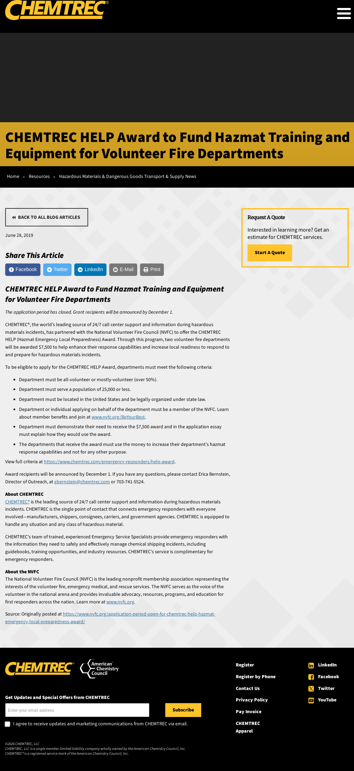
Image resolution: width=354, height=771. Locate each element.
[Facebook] (22, 269)
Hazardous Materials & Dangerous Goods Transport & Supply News (127, 176)
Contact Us (248, 688)
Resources (39, 176)
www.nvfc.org (120, 602)
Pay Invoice (248, 711)
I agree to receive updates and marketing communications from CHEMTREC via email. (100, 724)
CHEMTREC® (17, 502)
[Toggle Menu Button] (344, 13)
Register (245, 665)
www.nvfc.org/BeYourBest (118, 417)
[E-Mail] (123, 269)
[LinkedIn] (90, 269)
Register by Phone (256, 676)
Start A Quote (270, 252)
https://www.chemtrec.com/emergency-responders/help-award (109, 461)
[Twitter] (57, 269)
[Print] (152, 269)
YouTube (327, 700)
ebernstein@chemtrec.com (82, 481)
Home (13, 176)
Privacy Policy (252, 700)
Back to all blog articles (49, 217)
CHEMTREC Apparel (248, 727)
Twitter (326, 688)
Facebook (328, 676)
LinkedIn (327, 665)
